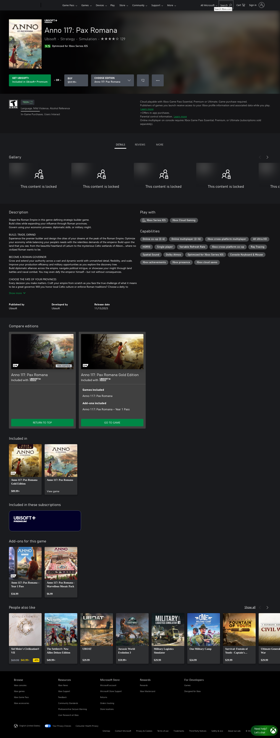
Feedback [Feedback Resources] (62, 697)
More (170, 5)
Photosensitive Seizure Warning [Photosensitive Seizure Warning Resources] (72, 709)
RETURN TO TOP (42, 422)
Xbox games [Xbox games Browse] (19, 691)
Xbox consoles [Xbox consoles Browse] (20, 685)
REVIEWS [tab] (140, 144)
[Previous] (260, 157)
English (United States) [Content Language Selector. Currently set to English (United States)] (30, 725)
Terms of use (163, 731)
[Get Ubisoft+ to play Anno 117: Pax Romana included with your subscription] (30, 80)
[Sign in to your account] (256, 5)
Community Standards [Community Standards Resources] (68, 703)
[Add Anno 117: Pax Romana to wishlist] (143, 80)
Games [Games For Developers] (187, 685)
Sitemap (106, 731)
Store (122, 5)
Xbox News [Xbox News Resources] (63, 685)
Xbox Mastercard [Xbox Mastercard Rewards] (147, 691)
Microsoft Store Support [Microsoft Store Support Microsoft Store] (111, 691)
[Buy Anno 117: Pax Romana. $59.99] (76, 80)
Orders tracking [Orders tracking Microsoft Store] (107, 703)
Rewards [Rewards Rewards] (144, 685)
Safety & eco (217, 731)
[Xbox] (51, 5)
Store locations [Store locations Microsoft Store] (107, 709)
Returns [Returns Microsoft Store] (103, 697)
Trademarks (179, 731)
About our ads (234, 731)
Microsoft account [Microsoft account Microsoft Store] (108, 685)
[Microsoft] (26, 5)
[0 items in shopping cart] (241, 4)
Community (138, 5)
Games (85, 5)
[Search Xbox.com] (226, 5)
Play (112, 5)
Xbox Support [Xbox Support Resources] (64, 691)
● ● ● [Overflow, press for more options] (158, 80)
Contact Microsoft (123, 731)
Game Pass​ (68, 5)
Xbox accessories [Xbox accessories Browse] (21, 703)
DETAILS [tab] (120, 144)
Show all (250, 607)
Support (155, 5)
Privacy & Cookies (144, 731)
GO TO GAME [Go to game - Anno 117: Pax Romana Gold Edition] (112, 422)
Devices (100, 5)
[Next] (267, 157)
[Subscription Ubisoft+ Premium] (45, 520)
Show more (17, 293)
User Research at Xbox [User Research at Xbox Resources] (68, 715)
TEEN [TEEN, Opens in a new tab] (28, 102)
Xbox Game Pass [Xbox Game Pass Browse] (21, 697)
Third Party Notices (197, 731)
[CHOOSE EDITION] (112, 80)
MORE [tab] (159, 144)
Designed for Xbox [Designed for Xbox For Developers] (192, 691)
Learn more (146, 109)
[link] (25, 469)
